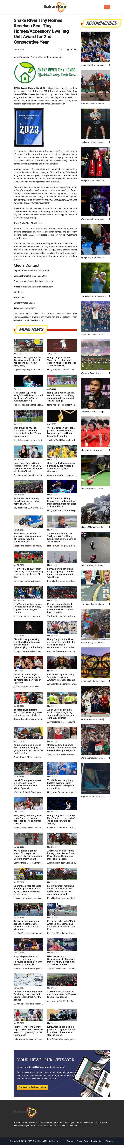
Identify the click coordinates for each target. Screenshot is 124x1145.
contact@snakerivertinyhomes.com (36, 281)
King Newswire (36, 320)
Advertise (97, 1141)
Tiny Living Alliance (52, 249)
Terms (70, 1141)
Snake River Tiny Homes (56, 193)
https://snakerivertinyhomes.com (38, 287)
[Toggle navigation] (107, 7)
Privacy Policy (83, 1141)
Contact (109, 1141)
